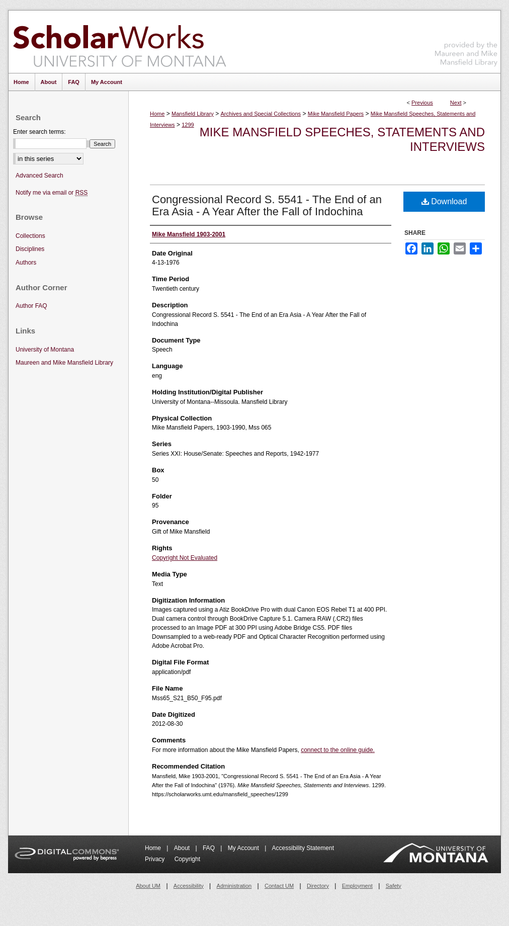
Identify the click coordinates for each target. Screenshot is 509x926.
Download (444, 201)
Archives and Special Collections (261, 114)
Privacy (155, 859)
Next (456, 103)
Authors (26, 262)
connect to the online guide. (338, 749)
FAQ (209, 848)
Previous (422, 103)
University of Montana (45, 349)
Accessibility (189, 886)
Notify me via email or (52, 193)
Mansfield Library (193, 114)
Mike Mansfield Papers (336, 114)
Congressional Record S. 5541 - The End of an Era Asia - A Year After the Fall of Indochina (267, 205)
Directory (318, 886)
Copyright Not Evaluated (184, 557)
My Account (244, 848)
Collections (30, 235)
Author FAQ (31, 305)
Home (157, 114)
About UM (148, 886)
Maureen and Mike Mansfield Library (466, 40)
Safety (393, 886)
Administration (234, 886)
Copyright (187, 859)
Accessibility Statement (303, 848)
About (183, 848)
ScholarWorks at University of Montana (119, 42)
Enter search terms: (39, 131)
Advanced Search (39, 175)
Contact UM (279, 886)
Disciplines (30, 248)
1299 (188, 125)
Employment (357, 886)
